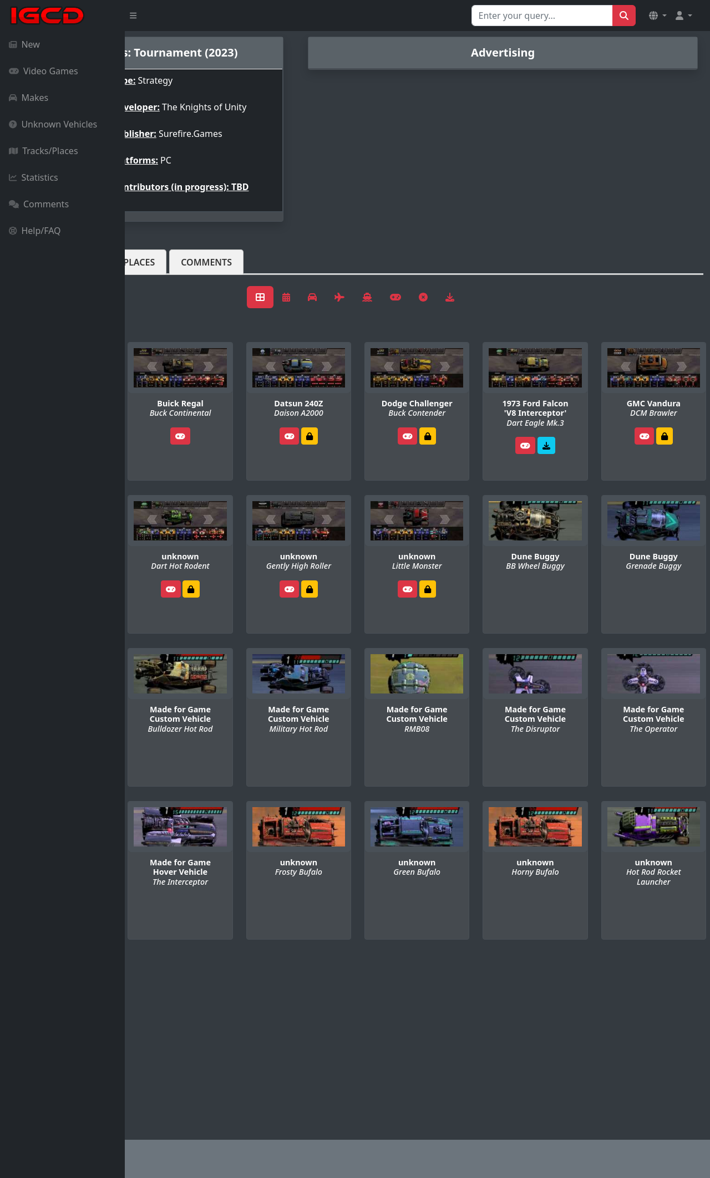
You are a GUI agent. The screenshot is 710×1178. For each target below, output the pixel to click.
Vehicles (165, 280)
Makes (28, 97)
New (24, 44)
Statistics (33, 177)
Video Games (43, 71)
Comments (39, 204)
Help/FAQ (35, 231)
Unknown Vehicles (53, 124)
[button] (658, 15)
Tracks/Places (43, 151)
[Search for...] (542, 15)
